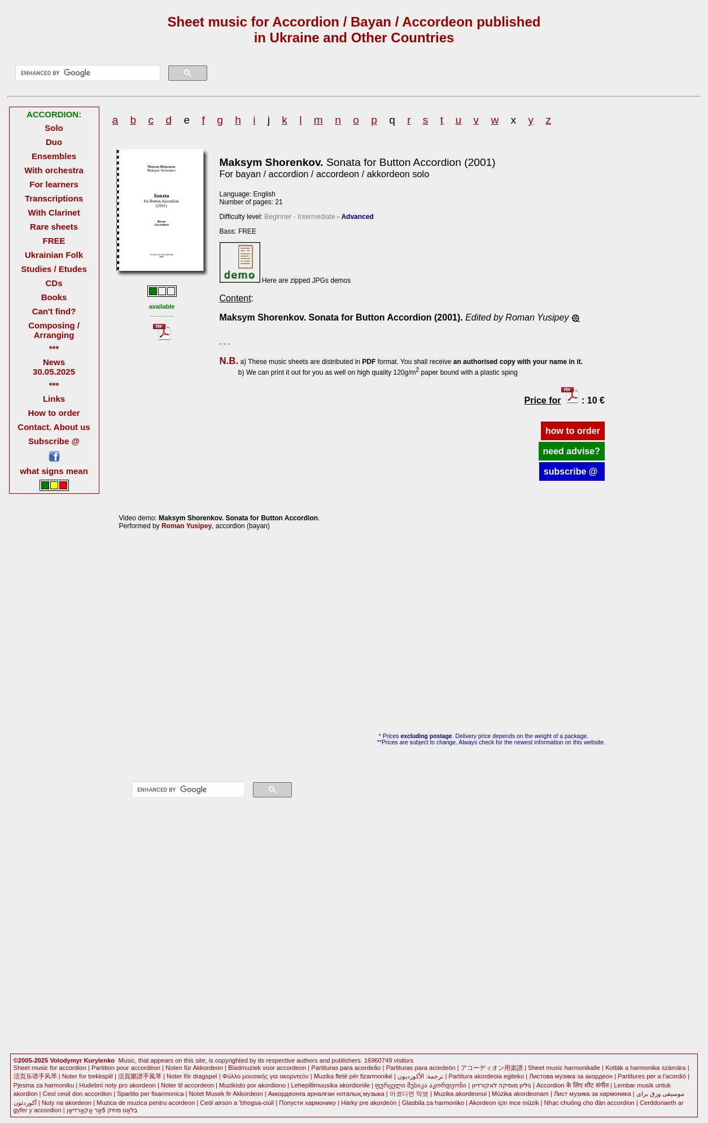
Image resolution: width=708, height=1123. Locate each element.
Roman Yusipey (186, 526)
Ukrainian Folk (54, 255)
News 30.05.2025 (54, 366)
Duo (54, 142)
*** (54, 348)
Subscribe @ (54, 441)
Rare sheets (54, 226)
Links (54, 398)
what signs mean (54, 471)
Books (54, 297)
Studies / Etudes (53, 269)
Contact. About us (54, 427)
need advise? (571, 451)
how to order (572, 431)
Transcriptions (54, 198)
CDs (54, 283)
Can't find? (54, 311)
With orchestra (54, 170)
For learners (53, 184)
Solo (54, 128)
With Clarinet (54, 212)
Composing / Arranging (54, 330)
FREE (54, 240)
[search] (87, 73)
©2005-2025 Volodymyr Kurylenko (64, 1060)
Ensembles (54, 156)
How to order (54, 413)
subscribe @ (572, 471)
